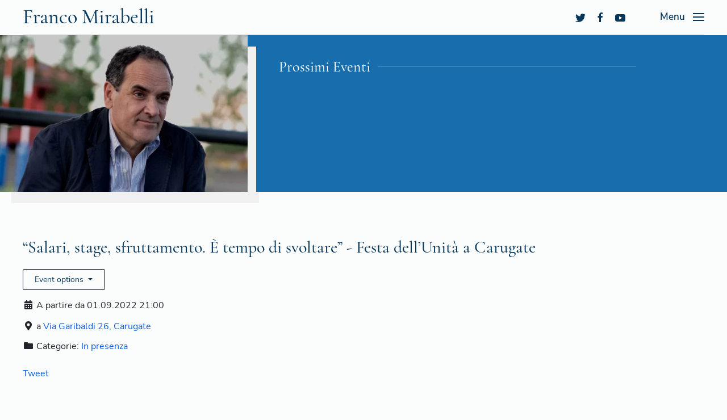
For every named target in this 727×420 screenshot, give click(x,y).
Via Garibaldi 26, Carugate (97, 326)
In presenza (104, 346)
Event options (60, 279)
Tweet (36, 373)
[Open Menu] (682, 17)
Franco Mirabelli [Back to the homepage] (88, 17)
